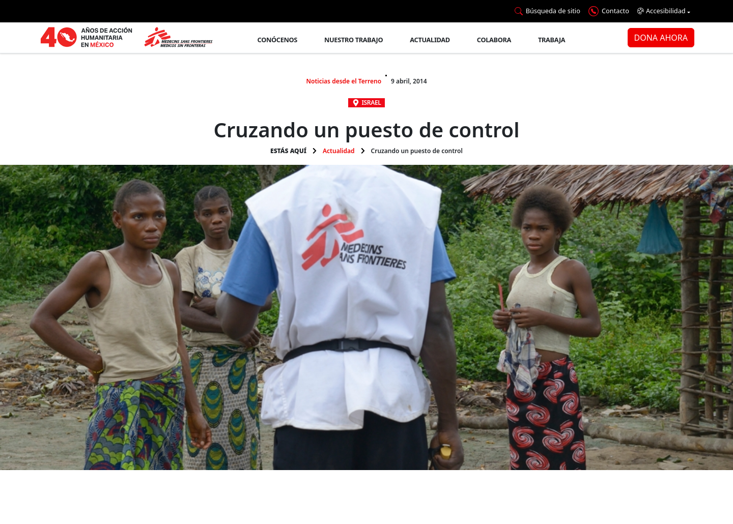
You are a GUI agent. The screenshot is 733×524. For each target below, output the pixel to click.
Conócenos (277, 39)
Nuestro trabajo (353, 39)
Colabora (494, 39)
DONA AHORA (661, 37)
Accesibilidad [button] (661, 11)
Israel (371, 102)
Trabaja (551, 39)
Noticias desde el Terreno (343, 81)
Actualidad (430, 39)
